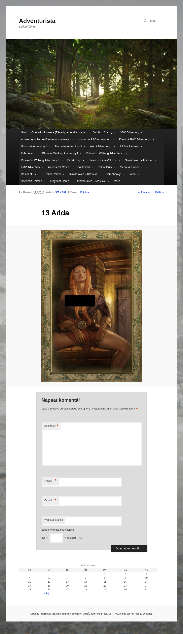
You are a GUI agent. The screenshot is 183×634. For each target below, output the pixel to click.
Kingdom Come (61, 181)
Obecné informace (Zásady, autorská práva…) (60, 132)
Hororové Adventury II (70, 146)
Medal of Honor (131, 167)
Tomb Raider (55, 174)
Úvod (24, 132)
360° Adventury (131, 132)
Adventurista (37, 20)
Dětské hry (76, 160)
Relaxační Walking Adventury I (107, 153)
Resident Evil (31, 174)
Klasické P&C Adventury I (137, 139)
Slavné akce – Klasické (85, 174)
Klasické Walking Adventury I (62, 153)
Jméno (50, 481)
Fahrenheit (29, 153)
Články (110, 132)
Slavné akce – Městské (93, 181)
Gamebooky (114, 174)
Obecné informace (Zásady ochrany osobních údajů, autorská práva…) (70, 613)
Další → (159, 192)
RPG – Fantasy (131, 146)
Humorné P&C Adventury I (96, 139)
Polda (134, 174)
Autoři (96, 132)
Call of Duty (106, 167)
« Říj (46, 593)
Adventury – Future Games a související (47, 139)
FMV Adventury (32, 167)
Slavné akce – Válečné (105, 160)
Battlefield (85, 167)
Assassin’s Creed (60, 167)
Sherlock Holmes (33, 181)
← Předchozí (145, 192)
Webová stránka (53, 519)
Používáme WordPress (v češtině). (133, 613)
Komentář (51, 426)
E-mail (50, 500)
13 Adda (84, 192)
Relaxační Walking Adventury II (42, 160)
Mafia (119, 181)
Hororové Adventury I (36, 146)
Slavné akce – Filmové (141, 160)
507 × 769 (60, 192)
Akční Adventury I (103, 146)
